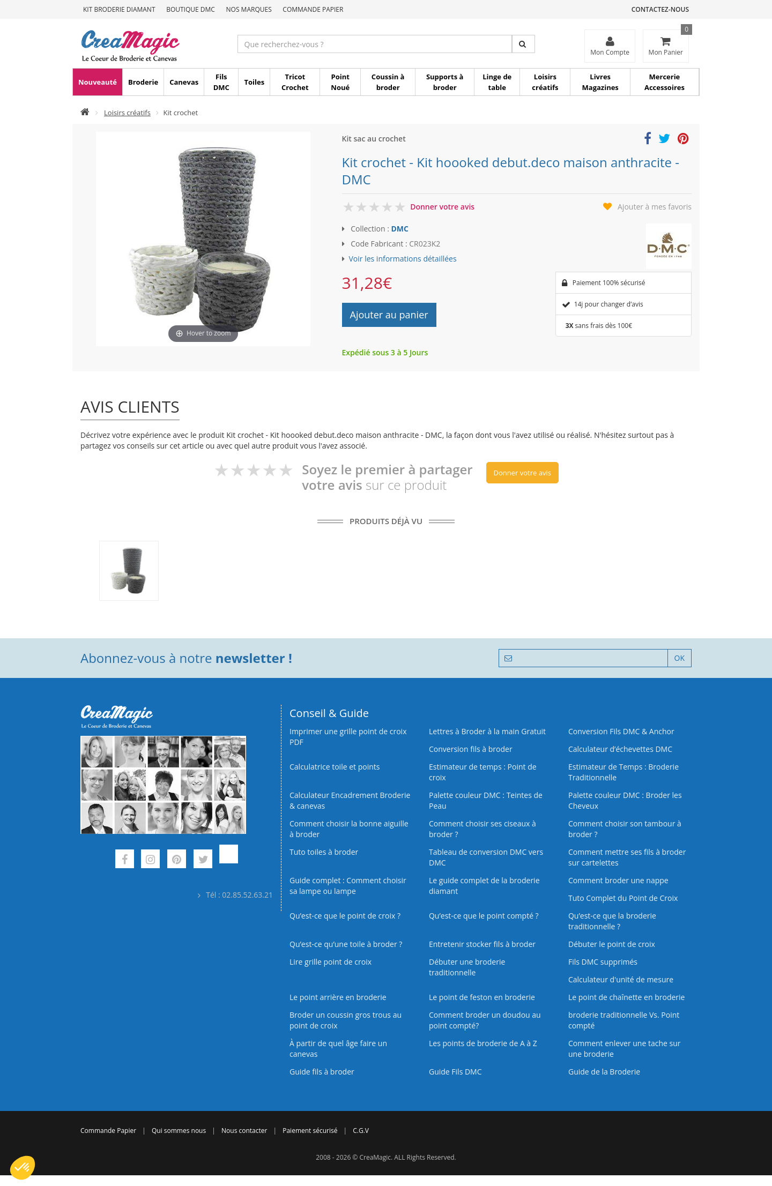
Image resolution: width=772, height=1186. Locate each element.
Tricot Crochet (295, 82)
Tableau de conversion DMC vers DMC (486, 857)
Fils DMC (221, 82)
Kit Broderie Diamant (119, 9)
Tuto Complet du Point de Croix (623, 898)
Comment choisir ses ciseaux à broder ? (482, 828)
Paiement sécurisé (310, 1130)
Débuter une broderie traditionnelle (467, 967)
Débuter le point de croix (611, 944)
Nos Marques (249, 9)
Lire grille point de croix (331, 962)
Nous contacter (244, 1130)
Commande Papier (313, 9)
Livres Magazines (600, 82)
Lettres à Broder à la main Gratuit (487, 731)
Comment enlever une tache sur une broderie (624, 1048)
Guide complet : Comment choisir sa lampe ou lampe (348, 885)
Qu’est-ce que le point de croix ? (345, 916)
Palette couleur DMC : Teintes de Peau (486, 800)
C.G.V (361, 1130)
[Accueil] (85, 112)
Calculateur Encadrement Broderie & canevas (350, 800)
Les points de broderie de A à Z (483, 1043)
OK (679, 658)
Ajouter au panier (389, 314)
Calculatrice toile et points (335, 767)
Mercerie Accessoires (664, 82)
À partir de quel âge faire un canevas (338, 1048)
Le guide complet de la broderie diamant (484, 885)
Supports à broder (444, 82)
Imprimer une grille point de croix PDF (348, 736)
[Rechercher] (523, 44)
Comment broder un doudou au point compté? (485, 1020)
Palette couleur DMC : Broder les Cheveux (625, 800)
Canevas (183, 82)
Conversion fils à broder (471, 749)
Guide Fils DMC (455, 1071)
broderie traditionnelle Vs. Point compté (623, 1020)
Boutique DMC (190, 9)
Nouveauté (97, 82)
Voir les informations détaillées (403, 258)
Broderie (143, 82)
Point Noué (340, 82)
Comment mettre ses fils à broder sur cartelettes (627, 857)
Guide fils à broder (322, 1071)
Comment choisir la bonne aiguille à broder (349, 828)
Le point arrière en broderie (338, 997)
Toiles (254, 82)
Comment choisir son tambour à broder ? (624, 828)
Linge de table (496, 82)
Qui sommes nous (179, 1130)
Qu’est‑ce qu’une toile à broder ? (346, 944)
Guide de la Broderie (604, 1071)
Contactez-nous (660, 9)
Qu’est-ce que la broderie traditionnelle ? (612, 921)
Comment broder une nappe (618, 880)
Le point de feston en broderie (482, 997)
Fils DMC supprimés (602, 962)
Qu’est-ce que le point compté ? (484, 916)
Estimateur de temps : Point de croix (483, 772)
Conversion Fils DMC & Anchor (621, 731)
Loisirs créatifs (545, 82)
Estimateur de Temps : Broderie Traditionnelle (623, 772)
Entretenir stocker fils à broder (482, 944)
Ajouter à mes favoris (655, 207)
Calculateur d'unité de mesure (620, 979)
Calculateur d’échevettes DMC (620, 749)
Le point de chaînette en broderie (626, 997)
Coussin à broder (388, 82)
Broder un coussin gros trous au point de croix (346, 1020)
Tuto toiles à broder (324, 852)
